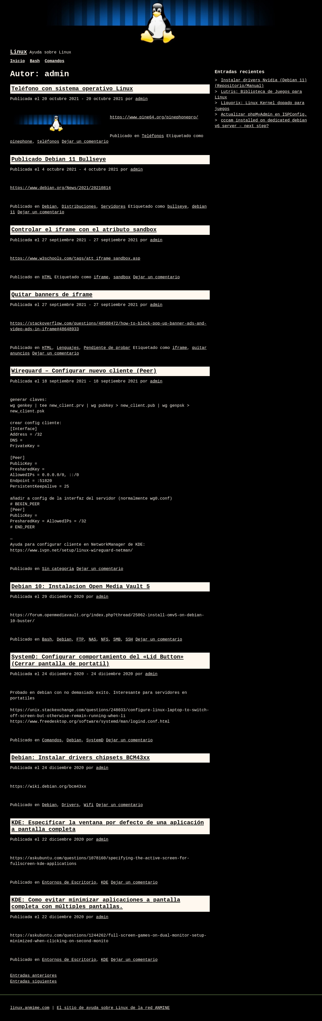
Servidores (113, 206)
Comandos (54, 61)
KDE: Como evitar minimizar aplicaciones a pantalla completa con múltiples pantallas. (96, 903)
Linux (18, 52)
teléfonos (48, 141)
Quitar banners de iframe (52, 295)
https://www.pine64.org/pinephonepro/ (154, 117)
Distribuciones (79, 206)
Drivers (70, 805)
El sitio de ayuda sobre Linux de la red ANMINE (113, 1008)
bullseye (177, 206)
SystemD (94, 740)
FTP (80, 639)
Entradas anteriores (33, 975)
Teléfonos (153, 136)
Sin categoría (58, 569)
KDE (104, 882)
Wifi (89, 805)
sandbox (121, 277)
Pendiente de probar (107, 348)
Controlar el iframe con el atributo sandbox (84, 230)
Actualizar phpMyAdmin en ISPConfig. (264, 114)
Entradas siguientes (33, 981)
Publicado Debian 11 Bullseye (59, 159)
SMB (117, 639)
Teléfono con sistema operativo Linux (72, 89)
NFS (104, 639)
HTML (47, 277)
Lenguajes (68, 348)
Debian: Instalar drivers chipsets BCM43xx (81, 758)
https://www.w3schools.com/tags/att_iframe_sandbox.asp (75, 258)
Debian (49, 206)
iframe (101, 277)
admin (141, 99)
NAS (92, 639)
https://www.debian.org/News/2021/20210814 (60, 188)
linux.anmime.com (30, 1008)
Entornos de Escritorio (69, 882)
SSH (129, 639)
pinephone (21, 141)
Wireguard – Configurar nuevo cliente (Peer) (84, 371)
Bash (35, 61)
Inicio (17, 61)
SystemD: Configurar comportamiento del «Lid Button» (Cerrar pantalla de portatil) (98, 660)
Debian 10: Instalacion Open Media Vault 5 (81, 587)
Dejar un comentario (85, 141)
